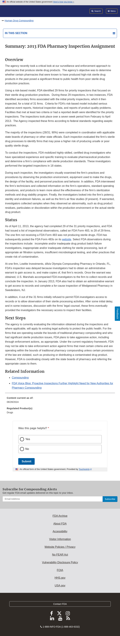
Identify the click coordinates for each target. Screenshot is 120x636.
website (66, 239)
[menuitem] (60, 401)
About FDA (60, 523)
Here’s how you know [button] (63, 2)
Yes (27, 439)
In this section (16, 33)
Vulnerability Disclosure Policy (60, 562)
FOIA (60, 570)
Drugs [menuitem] (10, 412)
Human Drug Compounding (19, 20)
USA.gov (60, 585)
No (27, 449)
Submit (26, 461)
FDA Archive (60, 515)
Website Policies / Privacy (60, 546)
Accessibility (60, 531)
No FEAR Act (60, 554)
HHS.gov (60, 577)
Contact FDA (60, 604)
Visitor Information (60, 539)
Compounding (20, 377)
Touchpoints (84, 469)
